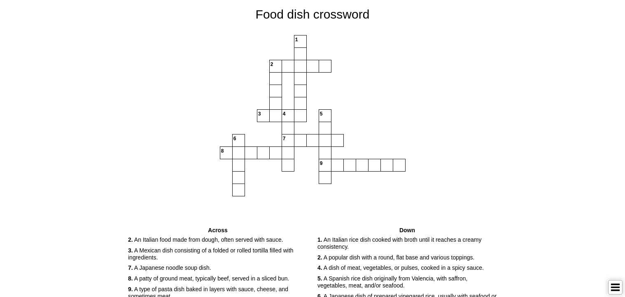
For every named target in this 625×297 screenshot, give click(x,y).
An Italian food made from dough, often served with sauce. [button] (205, 239)
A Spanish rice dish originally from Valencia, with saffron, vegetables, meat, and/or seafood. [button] (392, 282)
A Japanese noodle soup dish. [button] (169, 267)
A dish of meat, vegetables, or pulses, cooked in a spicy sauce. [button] (400, 267)
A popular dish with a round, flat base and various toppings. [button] (395, 257)
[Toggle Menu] (615, 287)
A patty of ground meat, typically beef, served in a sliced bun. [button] (208, 278)
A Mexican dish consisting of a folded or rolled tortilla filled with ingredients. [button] (211, 254)
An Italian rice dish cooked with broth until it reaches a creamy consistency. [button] (399, 243)
